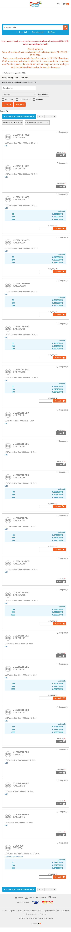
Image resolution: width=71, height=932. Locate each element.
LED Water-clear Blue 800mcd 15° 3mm (20, 760)
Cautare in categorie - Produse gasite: (19, 82)
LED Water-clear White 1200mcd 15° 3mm (21, 601)
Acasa (20, 897)
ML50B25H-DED (21, 412)
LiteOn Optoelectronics (14, 857)
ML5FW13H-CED (21, 197)
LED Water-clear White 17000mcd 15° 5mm (22, 854)
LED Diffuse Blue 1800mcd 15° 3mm (19, 791)
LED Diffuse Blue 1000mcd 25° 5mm (19, 421)
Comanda (58, 228)
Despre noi (43, 914)
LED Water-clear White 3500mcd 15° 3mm (21, 569)
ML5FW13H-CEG (21, 135)
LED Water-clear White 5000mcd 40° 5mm (21, 291)
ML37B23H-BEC (21, 752)
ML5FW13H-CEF (21, 166)
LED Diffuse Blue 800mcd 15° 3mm (19, 823)
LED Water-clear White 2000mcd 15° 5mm (21, 378)
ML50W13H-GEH (21, 283)
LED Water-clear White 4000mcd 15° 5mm (21, 335)
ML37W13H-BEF (21, 561)
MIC (6, 146)
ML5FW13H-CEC (21, 240)
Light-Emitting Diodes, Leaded (13, 78)
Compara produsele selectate (19, 116)
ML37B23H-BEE (21, 667)
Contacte (43, 897)
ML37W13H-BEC (21, 592)
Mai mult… (62, 211)
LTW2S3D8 (18, 845)
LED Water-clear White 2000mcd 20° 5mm (21, 248)
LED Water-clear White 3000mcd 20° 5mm (21, 205)
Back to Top (4, 111)
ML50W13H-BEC (21, 369)
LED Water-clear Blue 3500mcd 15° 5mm (21, 452)
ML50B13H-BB (20, 518)
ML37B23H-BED (21, 710)
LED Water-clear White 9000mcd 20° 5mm (21, 143)
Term (5, 911)
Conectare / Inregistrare (58, 4)
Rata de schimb (31, 914)
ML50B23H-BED (21, 475)
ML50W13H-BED (21, 326)
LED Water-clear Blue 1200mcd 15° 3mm (21, 718)
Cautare (65, 27)
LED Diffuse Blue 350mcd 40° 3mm (19, 644)
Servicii (31, 897)
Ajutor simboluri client (51, 911)
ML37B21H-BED (21, 814)
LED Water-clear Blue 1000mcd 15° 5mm (21, 526)
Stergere (20, 104)
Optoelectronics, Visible (12, 73)
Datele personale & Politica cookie (29, 911)
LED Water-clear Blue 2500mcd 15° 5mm (21, 483)
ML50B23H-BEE (21, 444)
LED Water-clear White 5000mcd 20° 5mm (21, 174)
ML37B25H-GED (21, 635)
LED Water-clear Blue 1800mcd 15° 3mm (21, 675)
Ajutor (54, 897)
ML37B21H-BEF (21, 783)
